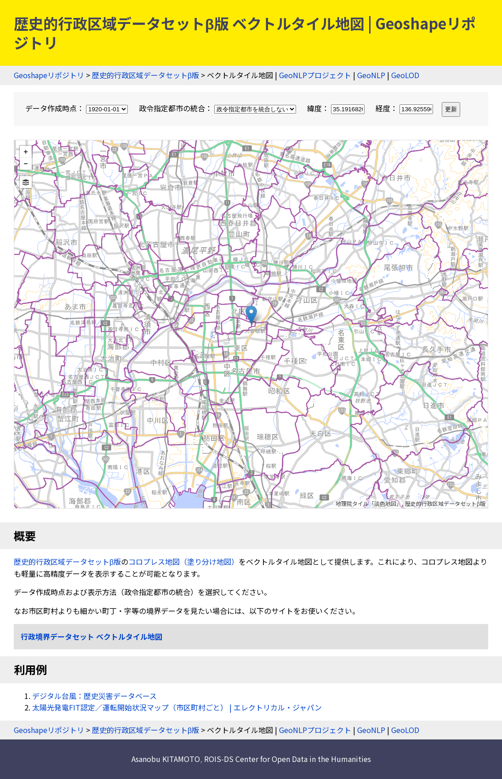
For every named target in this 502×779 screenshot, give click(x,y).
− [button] (26, 164)
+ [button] (26, 152)
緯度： (336, 108)
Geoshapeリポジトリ (49, 74)
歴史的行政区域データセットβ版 (145, 74)
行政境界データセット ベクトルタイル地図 (91, 636)
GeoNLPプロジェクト (315, 74)
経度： (405, 108)
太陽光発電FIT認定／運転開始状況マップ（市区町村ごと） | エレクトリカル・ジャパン (177, 707)
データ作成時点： (77, 108)
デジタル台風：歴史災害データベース (94, 695)
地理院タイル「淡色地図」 (369, 503)
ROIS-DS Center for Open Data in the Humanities (287, 758)
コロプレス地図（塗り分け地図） (183, 561)
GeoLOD (405, 74)
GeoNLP (371, 74)
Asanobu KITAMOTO (165, 758)
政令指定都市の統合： (218, 108)
